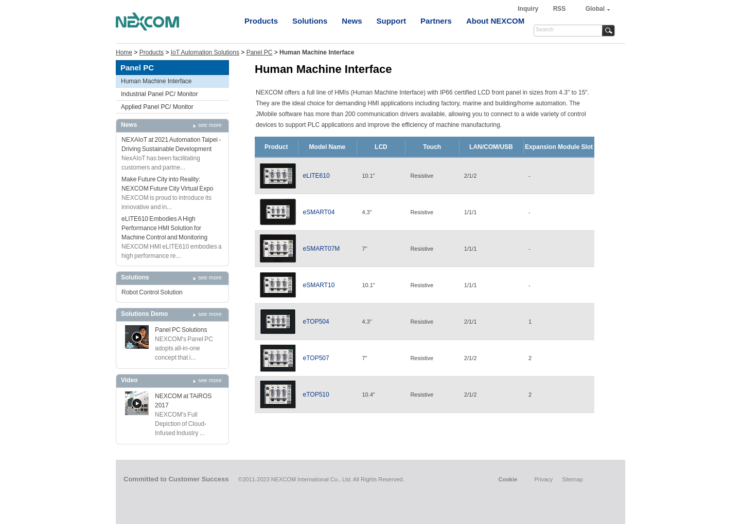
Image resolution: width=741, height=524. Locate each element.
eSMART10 (319, 285)
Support (392, 20)
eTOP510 (316, 394)
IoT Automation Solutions (205, 52)
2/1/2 (470, 176)
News (352, 20)
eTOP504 (316, 321)
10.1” (368, 176)
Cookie (507, 479)
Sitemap (572, 479)
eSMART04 (319, 212)
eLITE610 (316, 175)
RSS (559, 8)
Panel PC (259, 52)
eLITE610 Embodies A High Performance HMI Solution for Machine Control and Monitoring (164, 228)
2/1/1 (470, 322)
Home (124, 52)
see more (210, 125)
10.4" (368, 394)
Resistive (421, 176)
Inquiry (529, 8)
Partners (436, 20)
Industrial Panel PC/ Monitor (159, 94)
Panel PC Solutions (181, 329)
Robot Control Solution (152, 292)
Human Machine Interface (156, 81)
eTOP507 (316, 358)
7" (364, 249)
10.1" (368, 285)
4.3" (367, 212)
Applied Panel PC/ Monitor (157, 106)
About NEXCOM (495, 20)
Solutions (309, 20)
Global (595, 8)
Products (261, 20)
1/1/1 (470, 212)
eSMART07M (321, 248)
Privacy (543, 479)
